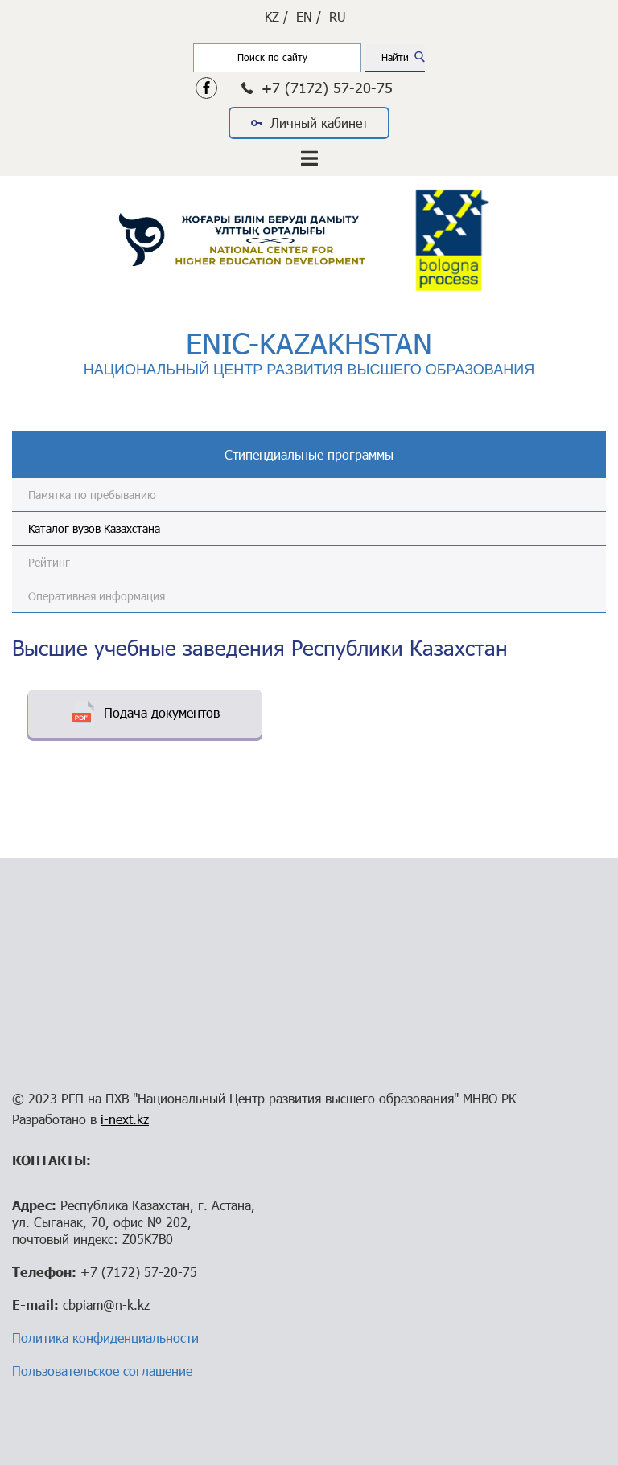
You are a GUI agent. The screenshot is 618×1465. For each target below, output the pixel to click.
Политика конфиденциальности (105, 1337)
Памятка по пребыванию (92, 494)
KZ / (276, 16)
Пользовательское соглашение (102, 1370)
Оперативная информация (96, 596)
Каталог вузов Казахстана (94, 528)
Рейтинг (49, 562)
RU (337, 16)
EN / (308, 16)
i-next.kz (125, 1119)
